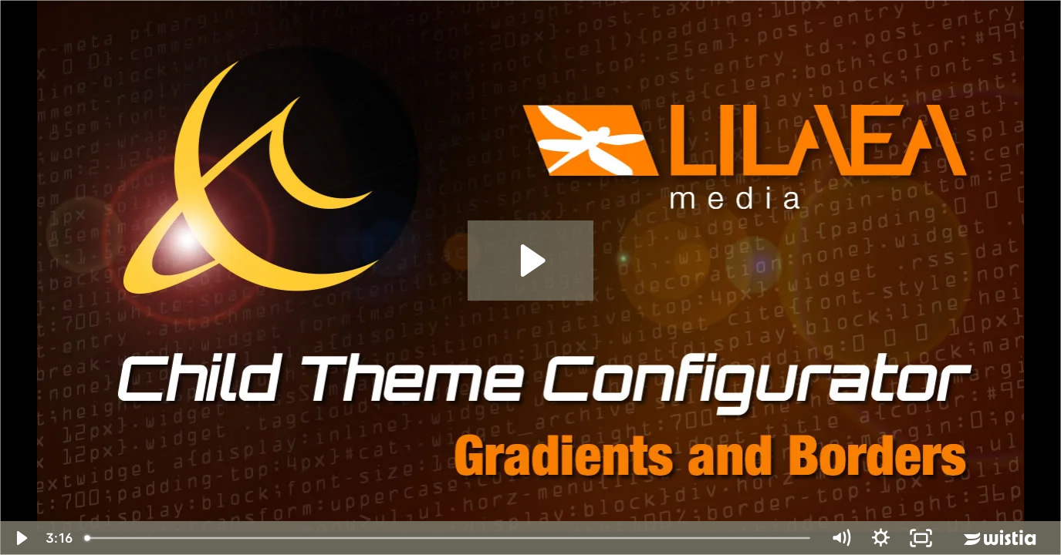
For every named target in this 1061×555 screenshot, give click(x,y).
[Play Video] (20, 538)
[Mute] (840, 538)
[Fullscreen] (920, 538)
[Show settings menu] (880, 538)
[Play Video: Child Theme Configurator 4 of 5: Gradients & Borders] (530, 260)
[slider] (448, 538)
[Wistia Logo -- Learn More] (1001, 538)
